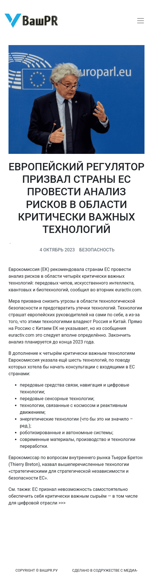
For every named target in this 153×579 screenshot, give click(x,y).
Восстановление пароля (56, 5)
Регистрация (15, 5)
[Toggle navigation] (140, 20)
